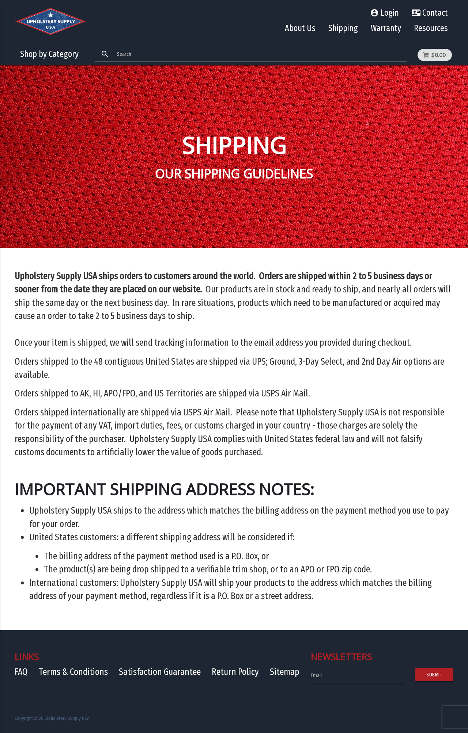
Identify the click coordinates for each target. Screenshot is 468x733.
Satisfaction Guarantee (160, 672)
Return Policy (235, 672)
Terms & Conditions (73, 672)
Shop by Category (49, 54)
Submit (434, 674)
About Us (300, 28)
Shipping (343, 28)
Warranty (386, 28)
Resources (431, 28)
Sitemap (284, 672)
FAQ (21, 672)
